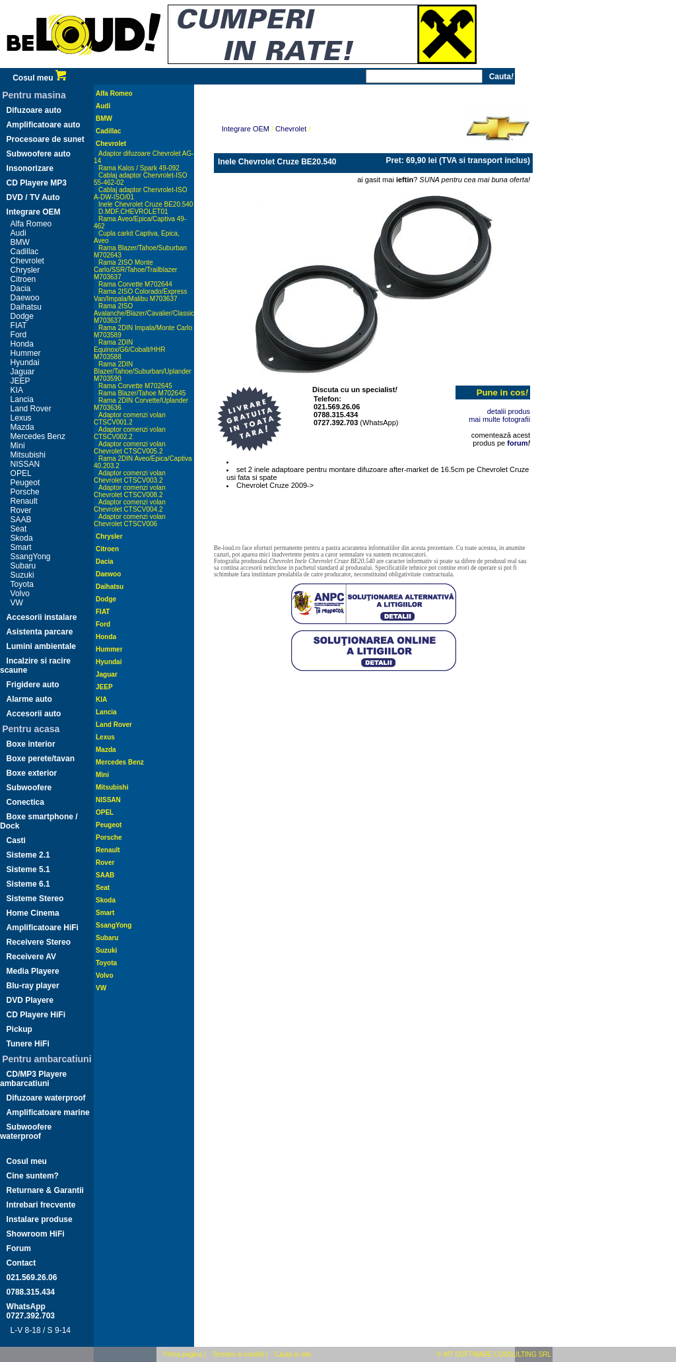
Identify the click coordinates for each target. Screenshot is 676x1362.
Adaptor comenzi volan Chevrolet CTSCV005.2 (130, 447)
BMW (20, 242)
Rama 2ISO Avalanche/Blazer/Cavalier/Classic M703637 (144, 313)
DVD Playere (30, 1000)
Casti (16, 840)
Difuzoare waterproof (46, 1098)
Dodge (22, 316)
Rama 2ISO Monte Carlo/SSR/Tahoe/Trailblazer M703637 (135, 270)
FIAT (19, 325)
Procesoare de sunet (45, 139)
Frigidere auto (33, 684)
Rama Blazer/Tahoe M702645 (142, 393)
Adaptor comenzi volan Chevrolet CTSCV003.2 (130, 476)
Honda (22, 344)
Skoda (22, 538)
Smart (21, 547)
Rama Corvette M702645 (135, 386)
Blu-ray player (33, 985)
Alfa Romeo (31, 223)
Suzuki (22, 575)
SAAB (21, 519)
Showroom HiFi (36, 1234)
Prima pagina (182, 1354)
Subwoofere (29, 787)
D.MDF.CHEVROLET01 (133, 211)
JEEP (20, 381)
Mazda (22, 427)
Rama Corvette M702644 (135, 284)
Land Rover (31, 408)
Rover (21, 510)
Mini (18, 445)
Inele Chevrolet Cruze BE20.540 (145, 204)
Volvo (20, 593)
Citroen (23, 279)
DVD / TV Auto (33, 197)
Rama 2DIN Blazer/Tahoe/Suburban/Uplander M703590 (142, 371)
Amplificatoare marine (48, 1112)
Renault (24, 501)
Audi (18, 233)
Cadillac (25, 251)
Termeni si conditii (238, 1354)
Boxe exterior (32, 773)
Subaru (23, 565)
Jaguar (23, 371)
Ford (19, 334)
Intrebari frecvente (41, 1204)
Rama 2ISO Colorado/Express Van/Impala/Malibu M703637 (140, 295)
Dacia (21, 288)
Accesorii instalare (42, 617)
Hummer (26, 353)
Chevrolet (27, 260)
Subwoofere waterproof (25, 1131)
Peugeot (25, 482)
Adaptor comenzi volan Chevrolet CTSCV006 (130, 520)
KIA (17, 390)
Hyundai (25, 362)
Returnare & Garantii (45, 1190)
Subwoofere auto (39, 153)
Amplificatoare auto (44, 124)
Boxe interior (31, 744)
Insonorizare (30, 168)
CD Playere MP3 (37, 182)
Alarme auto (29, 699)
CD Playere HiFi (36, 1014)
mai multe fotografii (499, 419)
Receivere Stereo (39, 942)
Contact (21, 1263)
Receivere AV (31, 956)
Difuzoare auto (34, 110)
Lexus (21, 418)
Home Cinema (33, 913)
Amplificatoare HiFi (43, 927)
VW (17, 602)
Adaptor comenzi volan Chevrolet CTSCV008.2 (130, 491)
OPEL (21, 473)
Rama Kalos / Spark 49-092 (139, 168)
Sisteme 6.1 (28, 884)
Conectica (25, 802)
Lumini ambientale (41, 646)
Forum (19, 1248)
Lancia (22, 399)
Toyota (22, 584)
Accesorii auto (34, 713)
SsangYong (31, 556)
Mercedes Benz (38, 436)
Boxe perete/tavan (41, 758)
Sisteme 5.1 (28, 869)
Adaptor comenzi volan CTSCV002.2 (130, 433)
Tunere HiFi (28, 1043)
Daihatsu (26, 307)
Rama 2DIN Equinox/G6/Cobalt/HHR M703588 (129, 349)
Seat (19, 528)
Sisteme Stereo (35, 898)
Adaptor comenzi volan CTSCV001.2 (130, 418)
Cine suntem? (33, 1175)
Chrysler (25, 270)
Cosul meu (39, 78)
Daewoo (25, 297)
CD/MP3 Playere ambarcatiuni (33, 1079)
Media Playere (33, 971)
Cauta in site (293, 1354)
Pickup (19, 1029)
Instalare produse (40, 1219)
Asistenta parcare (40, 631)
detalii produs (508, 411)
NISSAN (25, 464)
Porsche (25, 491)
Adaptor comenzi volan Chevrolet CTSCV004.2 (130, 505)
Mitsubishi (28, 455)
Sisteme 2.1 (28, 855)
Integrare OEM (34, 212)
